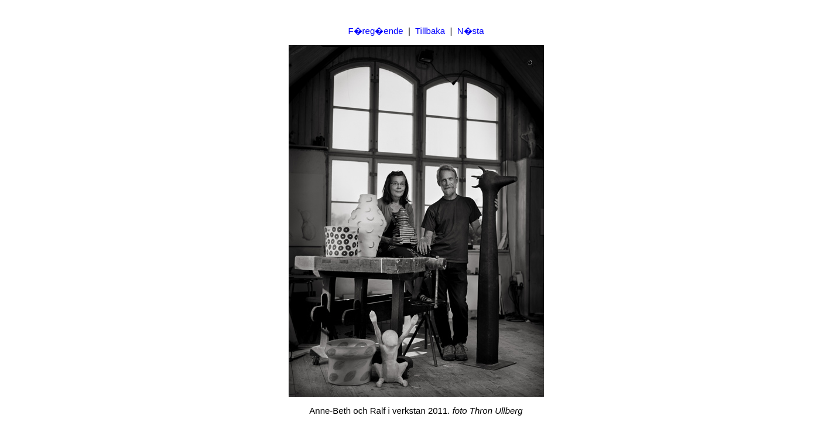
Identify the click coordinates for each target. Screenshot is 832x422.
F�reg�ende (375, 31)
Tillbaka (430, 31)
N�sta (470, 31)
